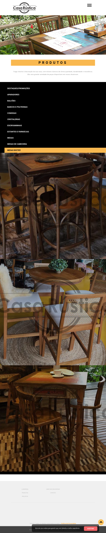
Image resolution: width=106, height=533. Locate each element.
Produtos (25, 493)
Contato (53, 493)
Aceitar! (90, 529)
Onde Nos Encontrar (53, 489)
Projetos (25, 496)
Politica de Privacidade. (68, 523)
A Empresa (25, 489)
